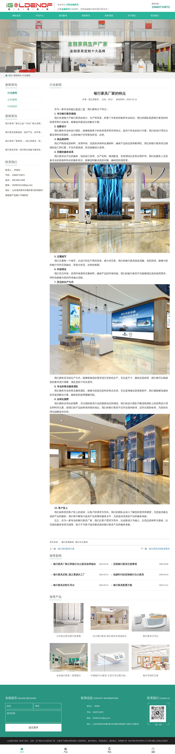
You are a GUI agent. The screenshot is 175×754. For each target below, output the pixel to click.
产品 (66, 750)
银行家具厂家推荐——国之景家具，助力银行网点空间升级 (24, 141)
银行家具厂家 (78, 109)
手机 (109, 750)
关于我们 (132, 15)
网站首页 (17, 15)
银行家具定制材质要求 (159, 549)
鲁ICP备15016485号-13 (137, 743)
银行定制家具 (67, 542)
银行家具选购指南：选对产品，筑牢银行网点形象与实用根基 (24, 132)
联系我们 (155, 15)
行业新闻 (26, 75)
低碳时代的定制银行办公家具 (128, 574)
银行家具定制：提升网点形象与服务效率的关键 (24, 149)
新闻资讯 (86, 15)
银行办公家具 (81, 542)
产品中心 (40, 15)
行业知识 (12, 106)
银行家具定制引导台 (63, 585)
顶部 (153, 750)
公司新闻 (12, 99)
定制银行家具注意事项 (125, 564)
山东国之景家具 (161, 743)
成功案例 (63, 15)
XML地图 (151, 743)
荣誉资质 (109, 15)
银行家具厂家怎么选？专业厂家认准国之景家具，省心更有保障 (24, 123)
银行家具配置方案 (66, 549)
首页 (10, 75)
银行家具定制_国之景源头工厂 (69, 574)
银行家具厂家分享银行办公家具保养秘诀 (74, 564)
